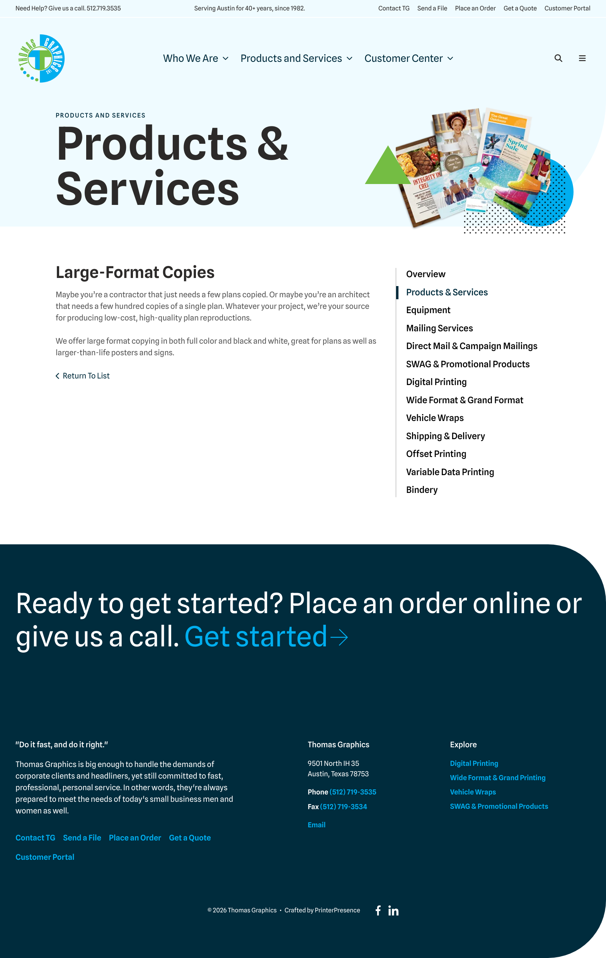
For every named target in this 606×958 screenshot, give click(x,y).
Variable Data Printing (450, 472)
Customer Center (403, 59)
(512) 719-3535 (353, 792)
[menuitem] (196, 58)
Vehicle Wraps (435, 418)
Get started (256, 636)
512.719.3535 (104, 8)
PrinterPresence (337, 910)
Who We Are (190, 59)
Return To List (86, 375)
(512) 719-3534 (343, 807)
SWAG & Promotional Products (468, 364)
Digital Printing (436, 382)
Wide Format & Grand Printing (498, 778)
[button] (558, 58)
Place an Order (475, 8)
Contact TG (394, 8)
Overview (426, 274)
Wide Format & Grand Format (465, 400)
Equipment (428, 310)
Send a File (432, 8)
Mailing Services (439, 328)
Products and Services (291, 59)
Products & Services (447, 292)
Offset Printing (436, 454)
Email (316, 825)
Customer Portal (568, 8)
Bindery (422, 490)
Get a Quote (520, 8)
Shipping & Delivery (445, 436)
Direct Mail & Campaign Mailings (472, 346)
